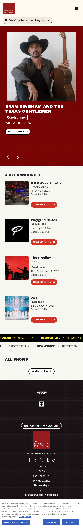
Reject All (70, 522)
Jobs (41, 490)
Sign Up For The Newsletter (41, 425)
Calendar (41, 466)
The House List (41, 476)
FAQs (41, 471)
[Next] (17, 157)
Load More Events (41, 371)
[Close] (79, 503)
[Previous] (8, 157)
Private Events (41, 480)
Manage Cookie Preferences (41, 495)
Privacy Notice (25, 517)
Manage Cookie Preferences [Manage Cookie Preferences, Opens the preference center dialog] (16, 522)
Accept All (51, 522)
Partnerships (41, 485)
